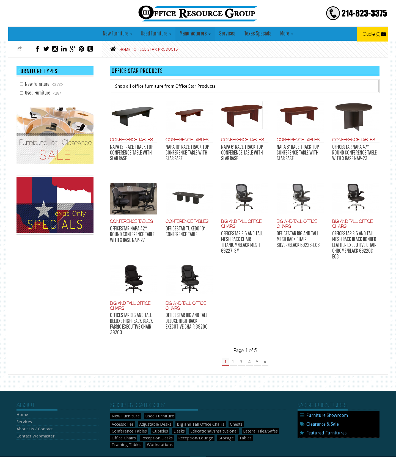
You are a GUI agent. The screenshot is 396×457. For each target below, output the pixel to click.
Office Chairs (239, 407)
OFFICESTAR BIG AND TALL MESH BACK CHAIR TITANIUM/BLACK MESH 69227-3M (241, 232)
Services (227, 33)
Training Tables (229, 414)
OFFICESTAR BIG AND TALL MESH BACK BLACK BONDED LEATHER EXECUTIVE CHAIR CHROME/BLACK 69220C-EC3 (355, 232)
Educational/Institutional (167, 407)
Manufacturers (194, 33)
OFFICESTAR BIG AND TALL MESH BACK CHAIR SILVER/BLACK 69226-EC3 (297, 230)
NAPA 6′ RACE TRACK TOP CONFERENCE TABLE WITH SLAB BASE (241, 152)
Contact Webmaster (33, 412)
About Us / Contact (32, 405)
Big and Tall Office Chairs (191, 400)
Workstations (258, 414)
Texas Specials (256, 33)
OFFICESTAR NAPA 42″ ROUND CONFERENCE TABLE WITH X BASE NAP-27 (131, 225)
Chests (223, 400)
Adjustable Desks (150, 400)
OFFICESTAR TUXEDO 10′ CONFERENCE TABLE (184, 223)
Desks (136, 407)
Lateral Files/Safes (208, 407)
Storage (187, 414)
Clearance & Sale (322, 400)
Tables (205, 414)
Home (21, 391)
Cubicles (118, 407)
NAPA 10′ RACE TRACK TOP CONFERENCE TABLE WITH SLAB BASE (186, 152)
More (282, 33)
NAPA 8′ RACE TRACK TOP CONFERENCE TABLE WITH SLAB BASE (297, 152)
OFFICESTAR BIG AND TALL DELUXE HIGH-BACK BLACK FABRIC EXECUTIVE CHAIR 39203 (130, 306)
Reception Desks (125, 414)
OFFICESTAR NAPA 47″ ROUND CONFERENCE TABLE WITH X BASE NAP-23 (353, 152)
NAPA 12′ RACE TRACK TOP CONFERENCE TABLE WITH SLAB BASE (130, 152)
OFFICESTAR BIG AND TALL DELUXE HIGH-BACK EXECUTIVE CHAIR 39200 (186, 303)
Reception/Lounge (160, 414)
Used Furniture (155, 33)
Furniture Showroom (327, 392)
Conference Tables (129, 140)
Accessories (121, 400)
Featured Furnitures (326, 409)
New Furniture (118, 33)
